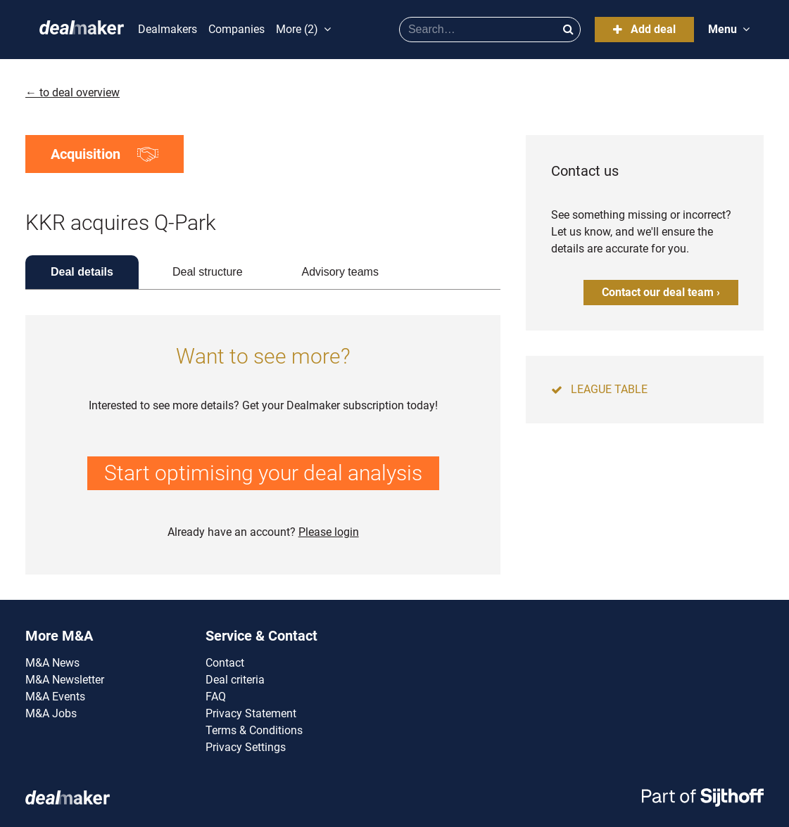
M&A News (52, 662)
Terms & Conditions (254, 730)
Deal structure (207, 272)
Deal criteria (235, 679)
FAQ (216, 696)
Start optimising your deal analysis (263, 473)
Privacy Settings (246, 747)
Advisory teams (340, 272)
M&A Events (55, 696)
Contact (225, 662)
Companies (236, 29)
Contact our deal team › (661, 292)
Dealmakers (167, 29)
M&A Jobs (51, 713)
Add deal (644, 29)
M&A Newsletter (64, 679)
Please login (328, 532)
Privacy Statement (251, 713)
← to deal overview (72, 92)
